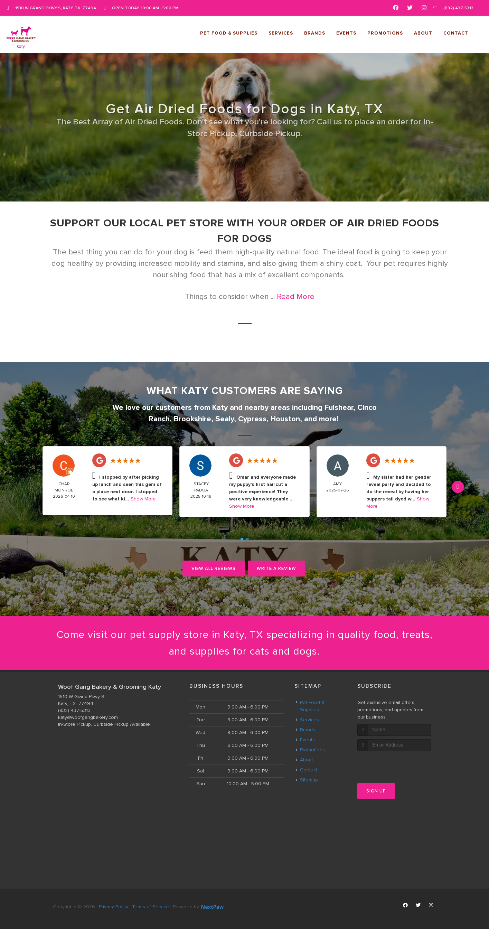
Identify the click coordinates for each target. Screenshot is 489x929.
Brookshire (192, 419)
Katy (220, 407)
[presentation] (394, 763)
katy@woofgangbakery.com (88, 717)
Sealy (224, 419)
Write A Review (276, 568)
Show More (143, 499)
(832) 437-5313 (74, 710)
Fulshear (339, 407)
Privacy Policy (113, 907)
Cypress (252, 419)
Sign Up (376, 791)
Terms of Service (150, 907)
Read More (295, 296)
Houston (285, 419)
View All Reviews (213, 568)
